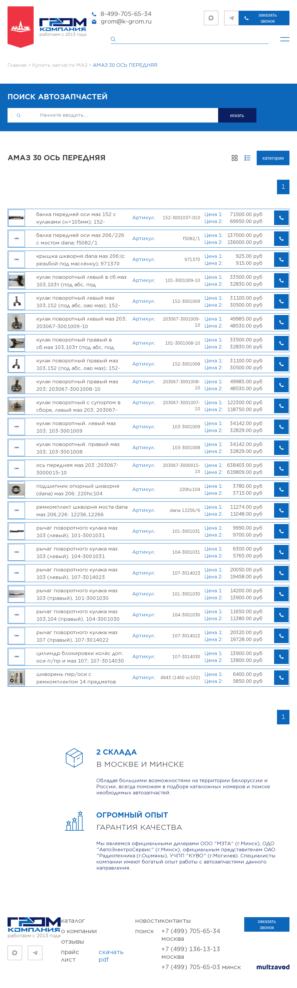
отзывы (72, 941)
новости (148, 920)
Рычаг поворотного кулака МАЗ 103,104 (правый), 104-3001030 (78, 615)
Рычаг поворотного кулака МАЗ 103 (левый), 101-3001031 (76, 531)
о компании (79, 931)
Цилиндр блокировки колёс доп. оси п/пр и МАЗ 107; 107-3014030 (80, 657)
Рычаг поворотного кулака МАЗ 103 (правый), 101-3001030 (76, 594)
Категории (273, 158)
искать (237, 115)
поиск (144, 931)
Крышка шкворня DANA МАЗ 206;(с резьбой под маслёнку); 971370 (80, 260)
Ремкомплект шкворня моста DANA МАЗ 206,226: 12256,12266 (82, 510)
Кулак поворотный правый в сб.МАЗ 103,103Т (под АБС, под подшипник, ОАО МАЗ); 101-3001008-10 (75, 343)
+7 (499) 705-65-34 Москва (191, 935)
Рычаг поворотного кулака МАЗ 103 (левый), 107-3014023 (76, 573)
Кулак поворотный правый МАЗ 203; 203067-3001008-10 (77, 385)
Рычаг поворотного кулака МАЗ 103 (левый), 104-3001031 (76, 552)
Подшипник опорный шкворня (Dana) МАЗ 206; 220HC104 (77, 489)
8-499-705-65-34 (126, 14)
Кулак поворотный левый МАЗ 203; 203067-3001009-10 (81, 322)
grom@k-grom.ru (126, 21)
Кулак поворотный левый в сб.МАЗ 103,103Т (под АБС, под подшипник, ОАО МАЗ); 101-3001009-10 (81, 280)
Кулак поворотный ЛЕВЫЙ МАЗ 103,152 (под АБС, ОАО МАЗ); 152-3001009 (78, 301)
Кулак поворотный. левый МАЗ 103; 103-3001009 (76, 427)
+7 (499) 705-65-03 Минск (201, 967)
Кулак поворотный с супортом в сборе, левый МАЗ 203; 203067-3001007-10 (78, 406)
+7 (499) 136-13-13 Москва (191, 953)
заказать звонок (267, 18)
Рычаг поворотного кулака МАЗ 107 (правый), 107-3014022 (76, 636)
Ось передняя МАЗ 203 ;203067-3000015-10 (77, 469)
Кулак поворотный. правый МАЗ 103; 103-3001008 (77, 448)
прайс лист (98, 956)
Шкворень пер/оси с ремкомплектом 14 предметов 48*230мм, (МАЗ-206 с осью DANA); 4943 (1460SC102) (80, 678)
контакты (176, 920)
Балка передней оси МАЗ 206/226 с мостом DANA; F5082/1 (80, 239)
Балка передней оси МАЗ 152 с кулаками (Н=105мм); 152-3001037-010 (76, 218)
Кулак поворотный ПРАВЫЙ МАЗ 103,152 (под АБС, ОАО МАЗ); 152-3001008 (78, 364)
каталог (73, 920)
